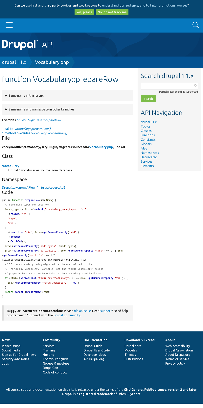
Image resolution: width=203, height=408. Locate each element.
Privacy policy (175, 368)
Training (49, 354)
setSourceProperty (25, 248)
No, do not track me (112, 12)
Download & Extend (139, 344)
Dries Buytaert (129, 398)
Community (51, 344)
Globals (146, 144)
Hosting (48, 359)
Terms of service (177, 363)
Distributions (133, 363)
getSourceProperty (55, 234)
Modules (130, 354)
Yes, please (84, 12)
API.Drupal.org (94, 363)
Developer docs (95, 359)
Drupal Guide (93, 350)
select (39, 210)
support (106, 315)
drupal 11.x (14, 62)
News (6, 344)
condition (17, 234)
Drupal (67, 398)
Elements (147, 166)
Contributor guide (55, 363)
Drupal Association (179, 354)
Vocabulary (10, 166)
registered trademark (96, 398)
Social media (11, 354)
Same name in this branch (27, 95)
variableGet (28, 281)
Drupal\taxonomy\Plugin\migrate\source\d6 (33, 187)
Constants (148, 139)
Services (146, 161)
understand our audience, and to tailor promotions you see (144, 5)
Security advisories (15, 363)
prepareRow (33, 296)
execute (15, 238)
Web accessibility (177, 350)
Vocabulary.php (52, 62)
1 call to (26, 129)
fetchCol (16, 243)
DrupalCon (50, 372)
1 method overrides (34, 133)
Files (144, 148)
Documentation (95, 344)
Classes (146, 130)
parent (19, 296)
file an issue (82, 315)
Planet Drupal (11, 350)
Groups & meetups (56, 368)
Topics (145, 126)
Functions (148, 135)
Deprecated (149, 157)
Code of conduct (55, 376)
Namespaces (150, 153)
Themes (130, 359)
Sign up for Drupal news (19, 359)
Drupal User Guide (97, 354)
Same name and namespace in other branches (41, 109)
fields (15, 215)
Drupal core (132, 350)
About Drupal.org (177, 359)
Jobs (5, 368)
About (170, 344)
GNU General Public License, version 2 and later (160, 394)
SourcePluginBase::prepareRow (39, 120)
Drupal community (67, 319)
